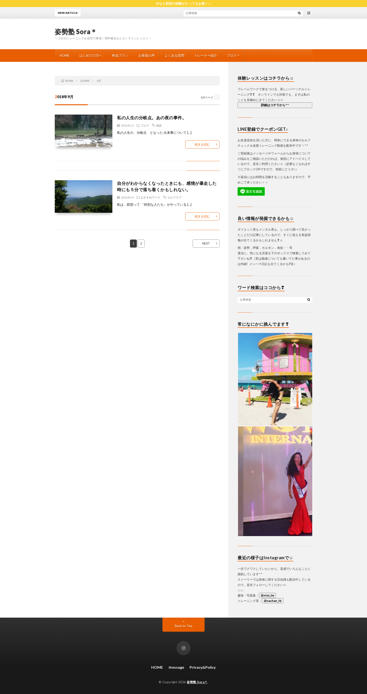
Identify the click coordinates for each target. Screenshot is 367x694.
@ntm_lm (267, 595)
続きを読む (202, 144)
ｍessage (176, 667)
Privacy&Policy (203, 667)
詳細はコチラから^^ (275, 105)
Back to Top (183, 626)
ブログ (232, 55)
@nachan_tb (273, 601)
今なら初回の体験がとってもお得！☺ (183, 3)
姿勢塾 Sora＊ (76, 31)
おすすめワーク (150, 197)
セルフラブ (174, 197)
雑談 (159, 125)
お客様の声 (146, 55)
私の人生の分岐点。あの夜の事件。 (151, 117)
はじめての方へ (90, 55)
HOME (65, 55)
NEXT (206, 243)
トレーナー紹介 (205, 55)
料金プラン (120, 55)
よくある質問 (174, 55)
